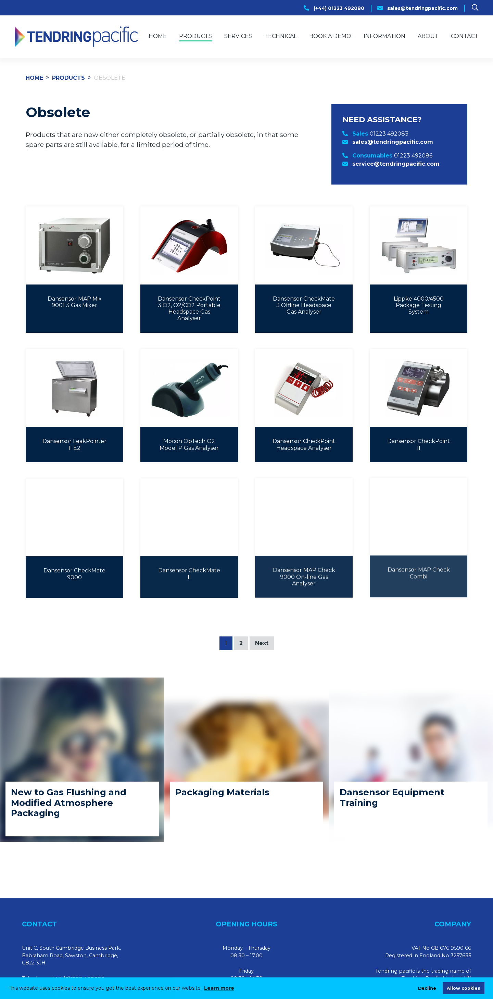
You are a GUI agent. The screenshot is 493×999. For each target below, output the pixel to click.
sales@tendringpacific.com (422, 8)
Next (261, 643)
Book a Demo (330, 36)
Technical (280, 36)
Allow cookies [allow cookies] (463, 988)
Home (158, 36)
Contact (464, 36)
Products (195, 36)
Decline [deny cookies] (427, 988)
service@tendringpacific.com (396, 164)
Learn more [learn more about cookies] (219, 988)
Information (384, 36)
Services (238, 36)
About (428, 36)
